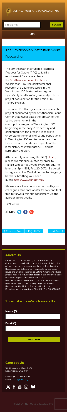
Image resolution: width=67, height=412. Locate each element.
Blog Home (33, 231)
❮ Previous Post (13, 231)
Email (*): (11, 323)
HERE (51, 157)
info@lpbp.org (20, 379)
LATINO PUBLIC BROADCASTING (36, 404)
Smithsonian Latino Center (27, 80)
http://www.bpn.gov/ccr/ (29, 179)
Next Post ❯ (56, 231)
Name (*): (11, 311)
